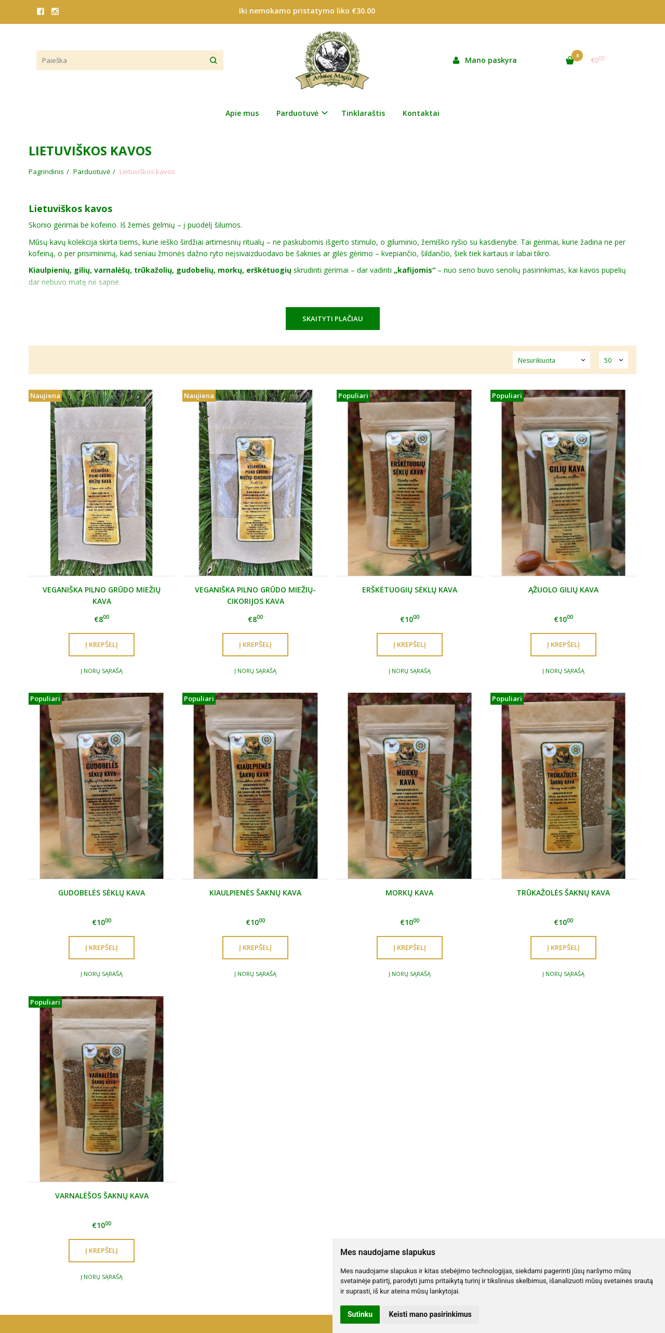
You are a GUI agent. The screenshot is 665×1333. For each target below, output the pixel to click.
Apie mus (242, 113)
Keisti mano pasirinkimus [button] (430, 1314)
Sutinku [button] (360, 1314)
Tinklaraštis (363, 113)
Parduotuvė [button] (297, 113)
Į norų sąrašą (102, 671)
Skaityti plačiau (332, 318)
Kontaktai (421, 113)
